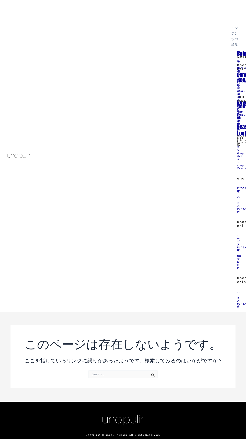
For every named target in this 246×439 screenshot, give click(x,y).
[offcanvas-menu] (232, 8)
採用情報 (239, 92)
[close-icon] (232, 20)
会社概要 (239, 66)
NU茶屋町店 (239, 260)
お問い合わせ (239, 121)
